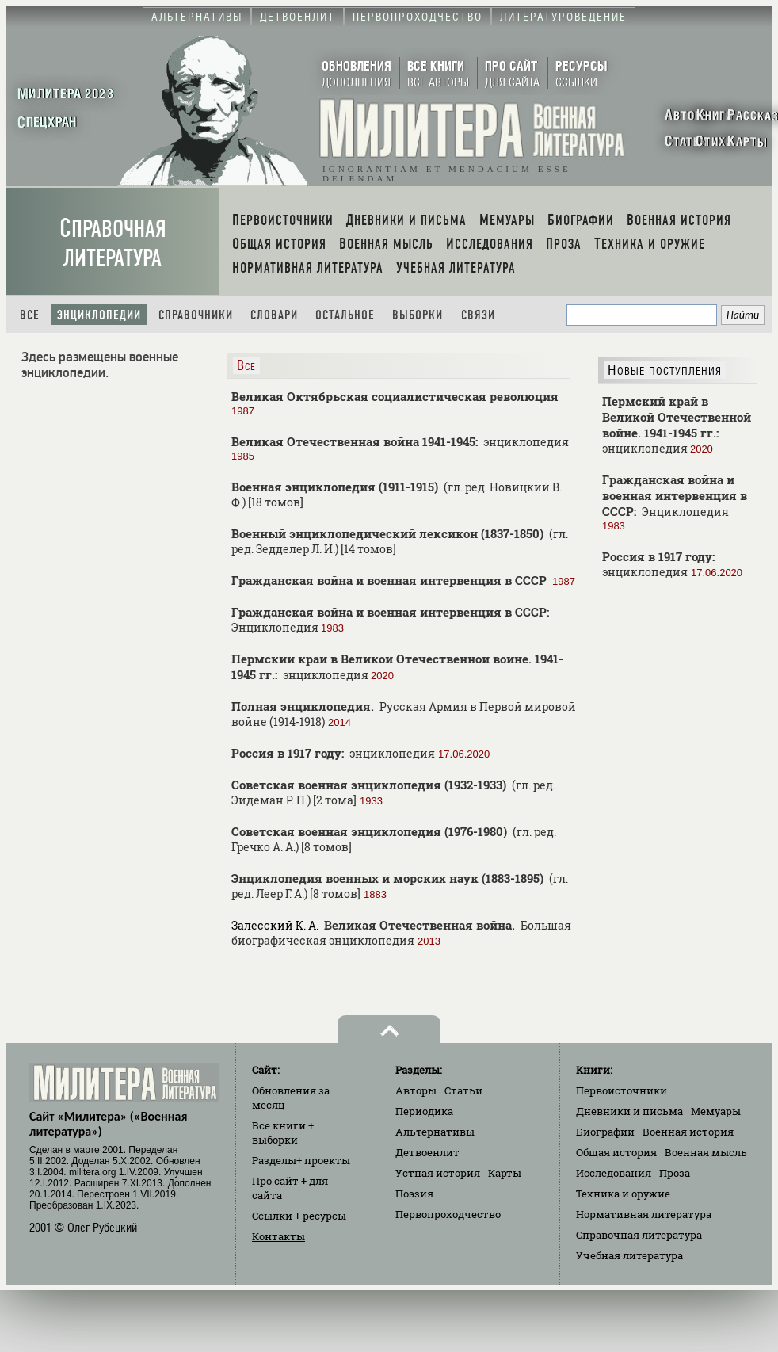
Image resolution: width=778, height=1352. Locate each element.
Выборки (417, 315)
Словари (274, 315)
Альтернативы (435, 1132)
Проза (674, 1173)
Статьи (463, 1090)
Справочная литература (112, 243)
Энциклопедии (99, 315)
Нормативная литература (643, 1214)
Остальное (345, 315)
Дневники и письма (629, 1111)
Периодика (424, 1111)
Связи (478, 315)
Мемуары (716, 1111)
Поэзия (414, 1193)
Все (30, 315)
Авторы (416, 1090)
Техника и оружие (623, 1193)
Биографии (605, 1132)
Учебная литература (629, 1255)
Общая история (616, 1152)
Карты (504, 1173)
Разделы (301, 1160)
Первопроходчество (448, 1214)
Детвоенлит (427, 1152)
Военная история (688, 1132)
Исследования (613, 1173)
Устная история (437, 1173)
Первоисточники (621, 1090)
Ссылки (299, 1216)
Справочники (195, 315)
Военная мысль (706, 1152)
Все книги (283, 1132)
